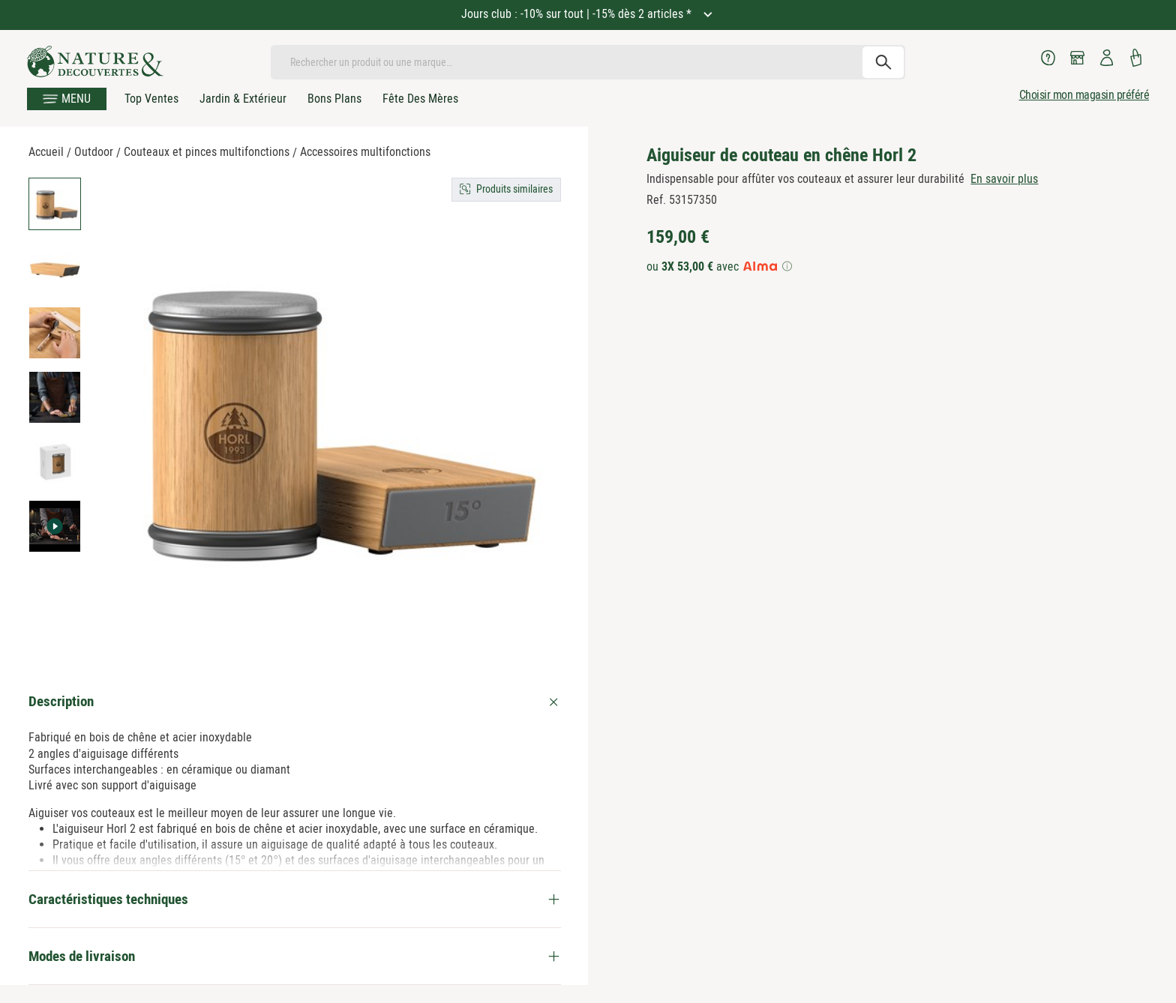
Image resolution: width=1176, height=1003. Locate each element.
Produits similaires (514, 189)
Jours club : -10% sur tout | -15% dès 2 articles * (577, 14)
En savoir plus (1004, 179)
